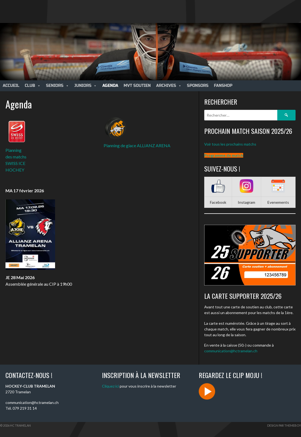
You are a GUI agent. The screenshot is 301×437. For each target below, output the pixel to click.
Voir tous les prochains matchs (230, 144)
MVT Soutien (137, 85)
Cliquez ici (110, 386)
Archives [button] (169, 85)
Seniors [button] (57, 85)
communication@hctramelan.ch (230, 351)
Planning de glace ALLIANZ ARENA (137, 145)
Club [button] (33, 85)
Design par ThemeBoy (284, 425)
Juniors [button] (85, 85)
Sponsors (198, 85)
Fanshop (223, 85)
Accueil (11, 85)
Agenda (110, 85)
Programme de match (223, 155)
